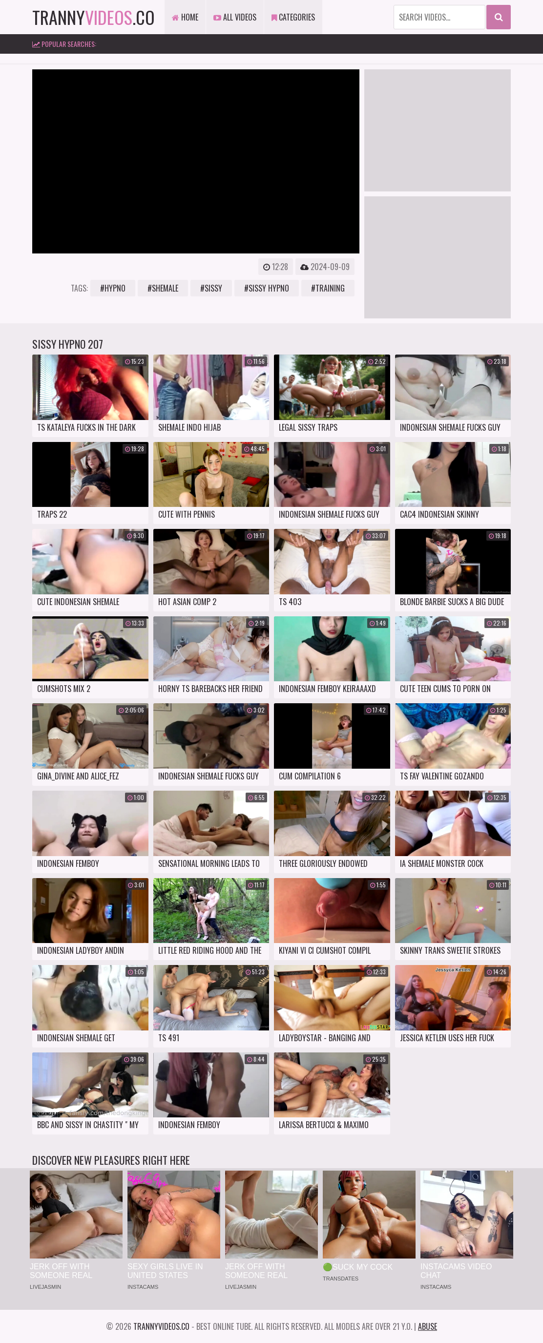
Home (185, 17)
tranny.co (93, 17)
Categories (293, 17)
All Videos (234, 17)
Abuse (427, 1326)
